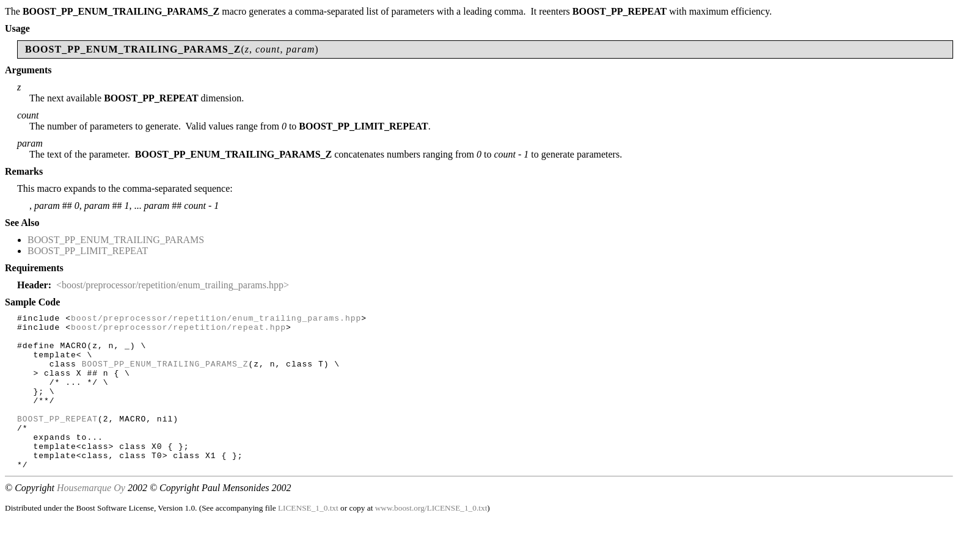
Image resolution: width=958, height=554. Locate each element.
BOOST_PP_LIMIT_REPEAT (87, 251)
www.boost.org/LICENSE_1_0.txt (431, 539)
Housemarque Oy (91, 519)
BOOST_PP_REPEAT (57, 440)
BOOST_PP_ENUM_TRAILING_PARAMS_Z (165, 374)
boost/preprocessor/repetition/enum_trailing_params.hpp (216, 319)
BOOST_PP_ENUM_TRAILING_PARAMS (115, 240)
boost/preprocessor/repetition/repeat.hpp (178, 330)
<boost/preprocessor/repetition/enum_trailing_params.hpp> (172, 285)
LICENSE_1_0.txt (308, 539)
